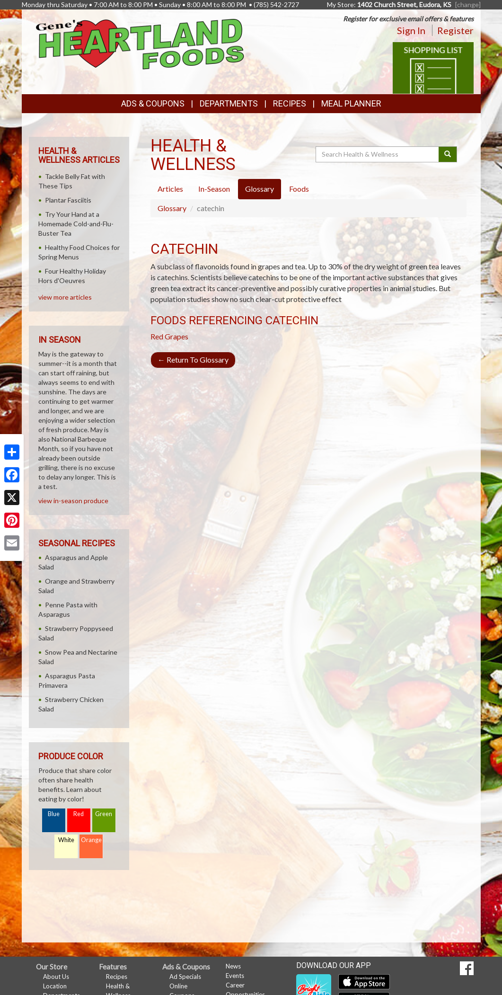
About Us (56, 976)
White (66, 840)
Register (455, 30)
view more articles (65, 297)
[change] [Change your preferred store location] (468, 4)
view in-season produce (73, 501)
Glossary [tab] (259, 188)
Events (235, 975)
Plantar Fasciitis (68, 200)
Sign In (411, 30)
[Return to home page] (140, 43)
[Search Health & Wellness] (378, 154)
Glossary (172, 208)
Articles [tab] (170, 188)
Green (103, 813)
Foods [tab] (299, 188)
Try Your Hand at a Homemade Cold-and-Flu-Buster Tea (76, 223)
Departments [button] (229, 103)
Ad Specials (185, 976)
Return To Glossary (193, 359)
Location (55, 986)
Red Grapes (169, 336)
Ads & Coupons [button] (153, 103)
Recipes (289, 103)
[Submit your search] (448, 154)
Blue (54, 813)
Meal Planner (351, 103)
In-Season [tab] (214, 188)
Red (78, 813)
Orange (91, 840)
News (233, 966)
